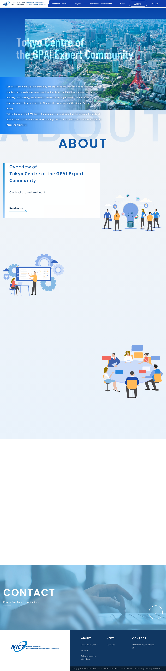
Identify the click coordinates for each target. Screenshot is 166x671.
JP (151, 4)
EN (157, 4)
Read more (16, 208)
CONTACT (138, 3)
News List (111, 644)
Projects (78, 3)
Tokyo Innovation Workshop (101, 3)
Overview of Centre (58, 3)
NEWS (122, 3)
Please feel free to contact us (143, 646)
